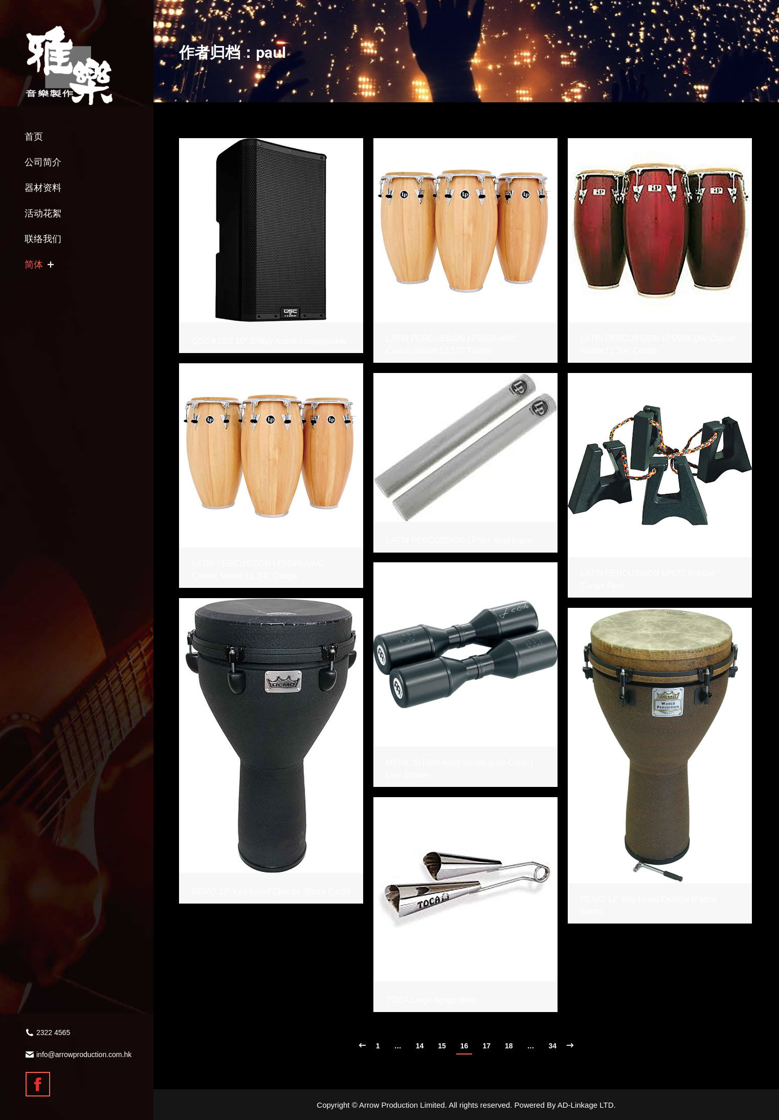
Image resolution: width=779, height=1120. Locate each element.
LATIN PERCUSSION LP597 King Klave (459, 540)
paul (271, 52)
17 (486, 1046)
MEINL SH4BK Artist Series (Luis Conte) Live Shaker (459, 768)
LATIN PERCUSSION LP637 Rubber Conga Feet (648, 579)
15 (442, 1046)
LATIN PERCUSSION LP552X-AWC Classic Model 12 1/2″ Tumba (452, 344)
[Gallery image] (271, 230)
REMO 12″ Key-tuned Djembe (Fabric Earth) (649, 905)
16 (464, 1046)
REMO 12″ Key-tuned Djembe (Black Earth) (271, 891)
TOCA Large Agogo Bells (431, 1000)
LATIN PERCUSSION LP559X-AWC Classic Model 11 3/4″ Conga (258, 569)
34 (553, 1046)
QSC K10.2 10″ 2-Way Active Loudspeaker (269, 341)
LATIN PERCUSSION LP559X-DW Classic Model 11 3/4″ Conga (658, 344)
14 (420, 1046)
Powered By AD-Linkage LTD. (565, 1105)
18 (509, 1046)
